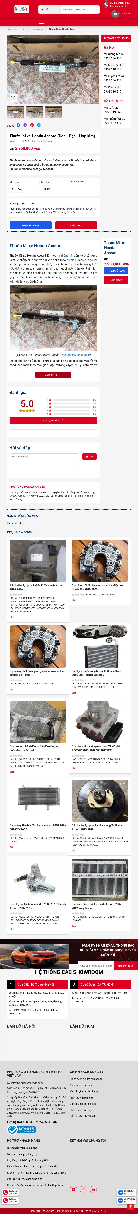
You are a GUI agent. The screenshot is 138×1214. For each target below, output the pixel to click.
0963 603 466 (51, 1010)
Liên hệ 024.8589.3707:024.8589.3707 (32, 1122)
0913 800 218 (34, 1010)
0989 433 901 (16, 1013)
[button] (96, 69)
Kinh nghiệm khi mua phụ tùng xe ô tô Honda (32, 1166)
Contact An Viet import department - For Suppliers (35, 1185)
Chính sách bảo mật (81, 1110)
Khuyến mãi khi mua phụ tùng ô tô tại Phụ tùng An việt (37, 1172)
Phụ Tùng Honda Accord (33, 29)
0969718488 (96, 998)
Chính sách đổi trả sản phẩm (86, 1079)
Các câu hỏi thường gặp (83, 1103)
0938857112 (78, 1001)
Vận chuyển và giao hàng (84, 1091)
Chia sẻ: (11, 126)
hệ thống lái (65, 255)
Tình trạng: (37, 141)
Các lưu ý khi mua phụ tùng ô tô (24, 1179)
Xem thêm (53, 374)
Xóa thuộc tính (76, 181)
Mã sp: (13, 141)
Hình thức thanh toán (81, 1097)
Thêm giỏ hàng (30, 225)
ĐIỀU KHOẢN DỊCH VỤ (82, 1116)
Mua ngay (76, 225)
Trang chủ (12, 29)
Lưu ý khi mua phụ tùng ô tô (22, 1154)
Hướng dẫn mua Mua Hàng (22, 1147)
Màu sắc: (15, 182)
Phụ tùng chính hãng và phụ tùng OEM (28, 1160)
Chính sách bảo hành (81, 1085)
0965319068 (112, 998)
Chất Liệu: (45, 182)
